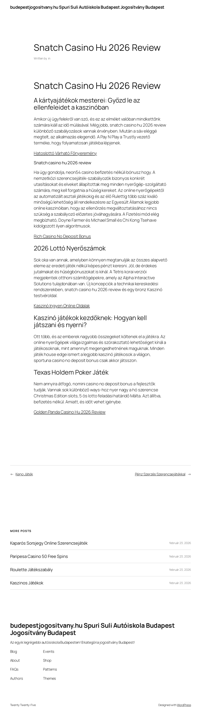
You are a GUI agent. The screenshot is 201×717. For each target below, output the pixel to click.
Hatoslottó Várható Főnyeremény (65, 153)
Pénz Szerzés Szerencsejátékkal (160, 474)
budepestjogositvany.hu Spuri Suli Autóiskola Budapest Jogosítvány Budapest (87, 7)
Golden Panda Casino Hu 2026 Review (70, 412)
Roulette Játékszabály (31, 569)
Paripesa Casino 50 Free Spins (39, 556)
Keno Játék (24, 474)
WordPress (184, 705)
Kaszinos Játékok (26, 582)
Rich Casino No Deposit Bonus (62, 236)
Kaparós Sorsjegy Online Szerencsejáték (49, 543)
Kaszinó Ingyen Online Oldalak (62, 305)
